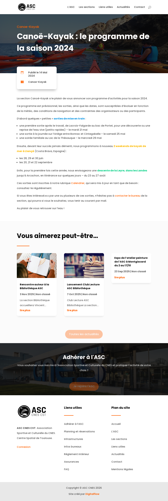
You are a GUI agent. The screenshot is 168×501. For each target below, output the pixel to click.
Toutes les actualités (84, 337)
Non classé (43, 294)
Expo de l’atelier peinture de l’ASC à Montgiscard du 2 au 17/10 (131, 261)
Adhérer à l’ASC (74, 424)
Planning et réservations (79, 431)
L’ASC (71, 7)
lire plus (25, 310)
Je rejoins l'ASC (84, 389)
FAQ (66, 469)
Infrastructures (73, 439)
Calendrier (77, 183)
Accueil (116, 424)
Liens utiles (106, 7)
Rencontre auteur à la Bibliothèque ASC (34, 286)
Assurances (71, 462)
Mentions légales (122, 469)
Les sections (87, 7)
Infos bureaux (72, 446)
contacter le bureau (127, 196)
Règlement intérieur (76, 454)
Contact (139, 7)
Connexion (24, 447)
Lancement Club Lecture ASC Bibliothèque (83, 286)
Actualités (123, 7)
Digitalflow (92, 494)
